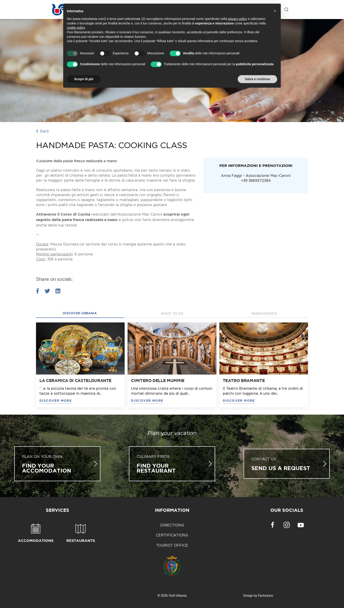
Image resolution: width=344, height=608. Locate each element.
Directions (172, 525)
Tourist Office (172, 545)
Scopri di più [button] (83, 79)
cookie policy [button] (76, 27)
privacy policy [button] (237, 19)
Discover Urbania (80, 313)
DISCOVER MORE (55, 400)
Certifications (172, 535)
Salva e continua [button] (257, 79)
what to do (172, 313)
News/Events (264, 313)
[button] (275, 10)
